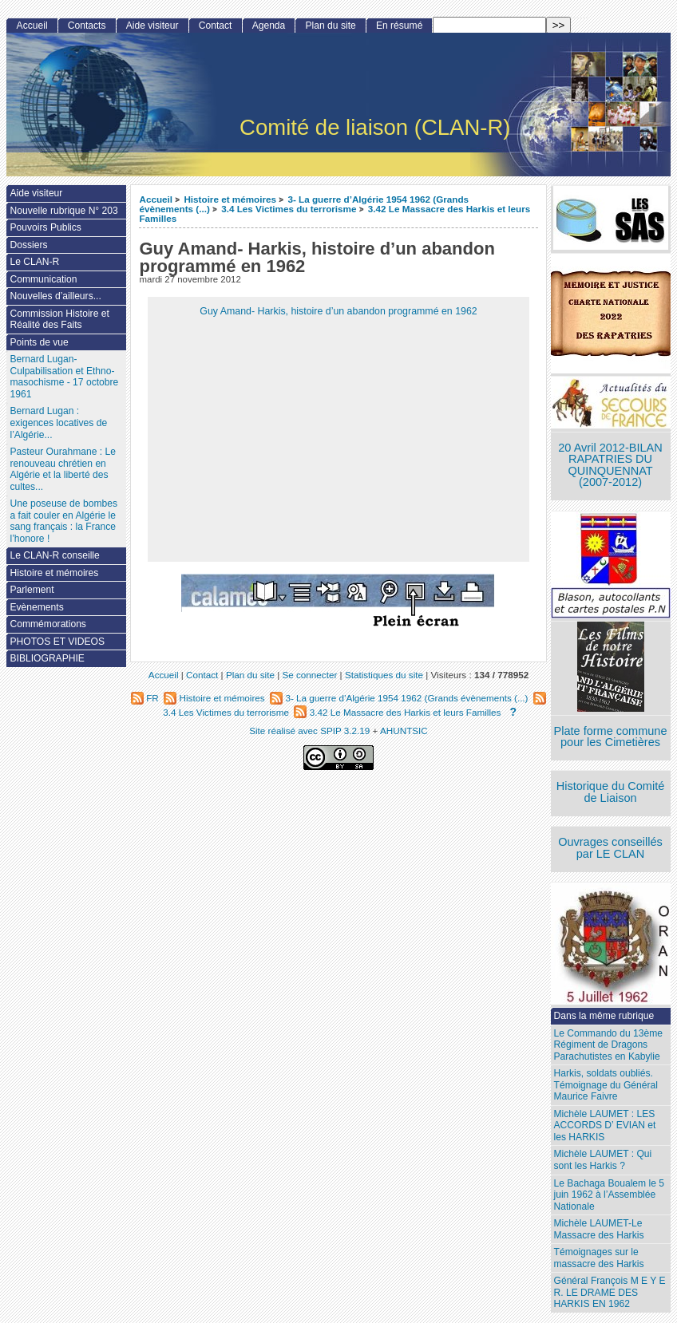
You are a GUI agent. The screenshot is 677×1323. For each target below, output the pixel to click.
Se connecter (309, 674)
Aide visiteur (152, 25)
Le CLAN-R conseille (54, 555)
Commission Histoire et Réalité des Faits (59, 319)
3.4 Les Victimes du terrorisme (288, 208)
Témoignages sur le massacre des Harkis (599, 1258)
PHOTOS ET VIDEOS (57, 641)
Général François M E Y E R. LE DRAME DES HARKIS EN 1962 (610, 1292)
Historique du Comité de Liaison (610, 792)
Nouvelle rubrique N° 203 (63, 210)
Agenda (269, 25)
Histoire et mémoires (230, 199)
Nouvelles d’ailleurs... (55, 296)
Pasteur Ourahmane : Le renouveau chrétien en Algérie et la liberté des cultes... (62, 469)
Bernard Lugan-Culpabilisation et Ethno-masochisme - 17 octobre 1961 (64, 376)
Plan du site (331, 25)
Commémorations (47, 624)
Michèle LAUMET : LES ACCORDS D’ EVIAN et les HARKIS (605, 1125)
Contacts (87, 25)
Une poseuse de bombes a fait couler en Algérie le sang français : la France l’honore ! (63, 521)
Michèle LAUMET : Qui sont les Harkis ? (603, 1159)
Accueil (155, 199)
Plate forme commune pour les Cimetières (610, 736)
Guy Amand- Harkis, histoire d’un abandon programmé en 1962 (338, 311)
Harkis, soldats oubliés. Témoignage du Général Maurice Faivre (606, 1085)
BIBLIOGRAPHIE (47, 658)
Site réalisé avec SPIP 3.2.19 (309, 730)
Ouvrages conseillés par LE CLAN (610, 847)
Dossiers (28, 245)
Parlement (31, 589)
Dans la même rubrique (604, 1015)
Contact (215, 25)
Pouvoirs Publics (45, 227)
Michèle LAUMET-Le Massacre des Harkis (599, 1229)
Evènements (36, 607)
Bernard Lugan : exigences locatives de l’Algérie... (58, 422)
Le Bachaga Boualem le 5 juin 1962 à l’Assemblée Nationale (609, 1195)
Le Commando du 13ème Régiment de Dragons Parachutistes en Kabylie (608, 1045)
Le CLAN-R (34, 261)
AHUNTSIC (404, 730)
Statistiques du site (384, 674)
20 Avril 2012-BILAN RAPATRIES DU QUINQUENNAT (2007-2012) (610, 465)
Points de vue (39, 342)
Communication (43, 279)
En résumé (399, 25)
